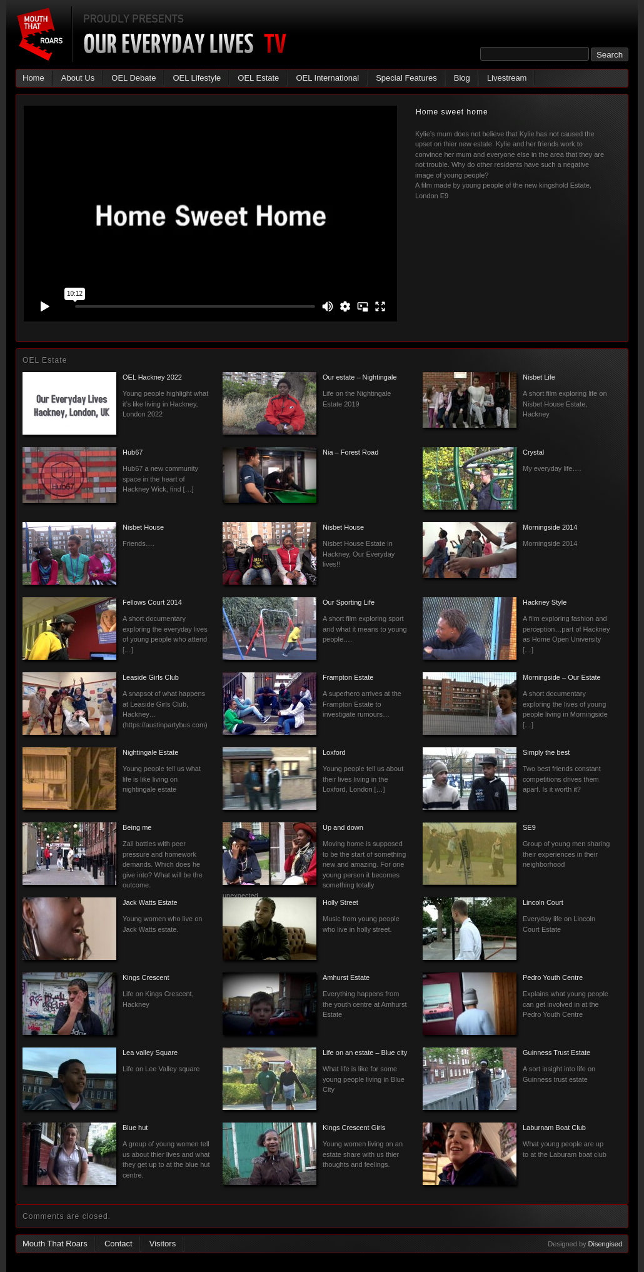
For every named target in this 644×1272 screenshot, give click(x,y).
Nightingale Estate (150, 752)
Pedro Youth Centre (553, 977)
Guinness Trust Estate (556, 1052)
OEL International (327, 78)
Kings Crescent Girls (354, 1127)
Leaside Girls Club (151, 677)
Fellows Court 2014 (152, 602)
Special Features (406, 78)
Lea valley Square (150, 1052)
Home (33, 78)
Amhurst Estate (346, 977)
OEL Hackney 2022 (152, 377)
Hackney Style (544, 602)
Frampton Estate (348, 677)
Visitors (162, 1243)
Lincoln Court (543, 902)
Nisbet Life (539, 377)
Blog (462, 78)
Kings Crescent (146, 977)
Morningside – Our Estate (562, 677)
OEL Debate (133, 78)
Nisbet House (143, 527)
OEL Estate (258, 78)
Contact (118, 1243)
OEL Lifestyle (197, 78)
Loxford (334, 752)
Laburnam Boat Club (554, 1127)
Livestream (507, 78)
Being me (137, 827)
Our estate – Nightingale (360, 377)
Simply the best (546, 752)
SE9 (529, 827)
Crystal (533, 452)
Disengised (605, 1244)
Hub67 (133, 452)
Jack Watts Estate (150, 902)
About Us (77, 78)
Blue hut (135, 1127)
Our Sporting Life (349, 602)
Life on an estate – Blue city (365, 1052)
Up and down (343, 827)
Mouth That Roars (55, 1243)
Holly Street (340, 902)
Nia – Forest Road (350, 452)
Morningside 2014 (550, 527)
